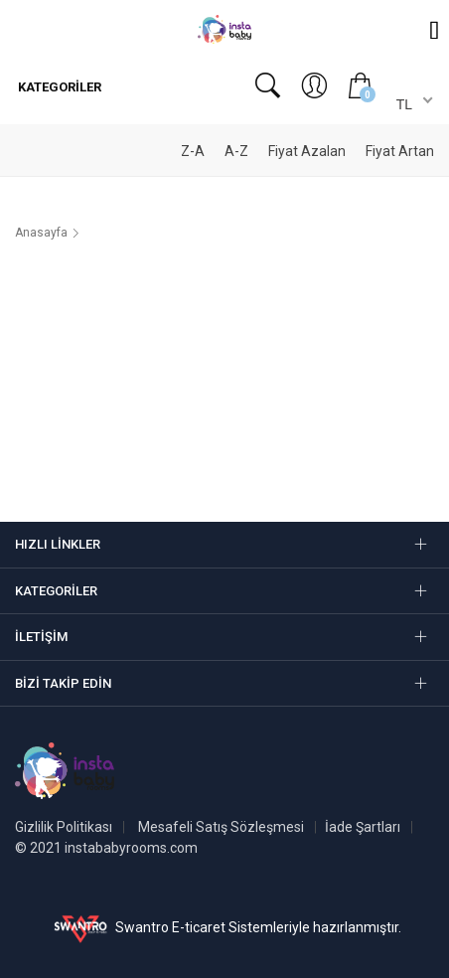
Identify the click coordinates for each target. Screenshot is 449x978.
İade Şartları (362, 827)
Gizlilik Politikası (63, 827)
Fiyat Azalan (307, 151)
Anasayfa (41, 233)
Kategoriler (58, 87)
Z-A (193, 151)
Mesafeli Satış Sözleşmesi (221, 827)
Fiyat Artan (400, 151)
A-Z (236, 151)
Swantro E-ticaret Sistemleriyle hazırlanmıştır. (225, 927)
